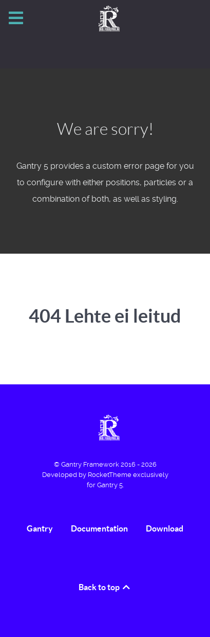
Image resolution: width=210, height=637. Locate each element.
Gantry (40, 528)
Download (164, 528)
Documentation (99, 528)
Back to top (105, 587)
